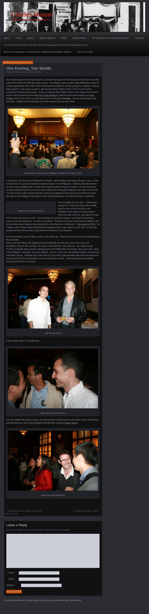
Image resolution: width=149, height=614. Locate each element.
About (7, 38)
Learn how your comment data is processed (61, 600)
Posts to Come (85, 52)
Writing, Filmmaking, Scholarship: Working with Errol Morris (37, 52)
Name (10, 572)
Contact (139, 38)
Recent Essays (47, 38)
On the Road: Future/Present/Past (111, 38)
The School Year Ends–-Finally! (85, 511)
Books (30, 38)
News (64, 38)
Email (10, 579)
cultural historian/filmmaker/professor (30, 20)
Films (18, 38)
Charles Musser (32, 14)
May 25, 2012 (26, 62)
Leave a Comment (34, 72)
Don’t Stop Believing (48, 95)
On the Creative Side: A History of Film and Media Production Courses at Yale (46, 45)
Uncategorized (20, 72)
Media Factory (71, 423)
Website (10, 585)
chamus (15, 62)
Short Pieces (79, 38)
